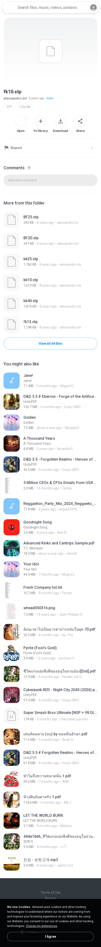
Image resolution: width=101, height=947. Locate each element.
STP (9, 107)
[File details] (50, 220)
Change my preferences (41, 926)
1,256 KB (24, 107)
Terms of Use (50, 892)
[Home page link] (9, 7)
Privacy (50, 898)
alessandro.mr (15, 98)
